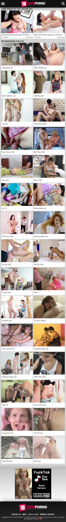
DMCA (24, 514)
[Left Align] (3, 3)
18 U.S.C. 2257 (33, 514)
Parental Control (47, 514)
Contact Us (16, 514)
